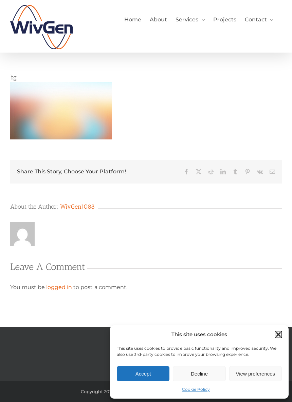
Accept (143, 374)
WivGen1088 (77, 206)
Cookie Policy (196, 389)
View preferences (255, 374)
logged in (59, 287)
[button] (278, 334)
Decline (199, 374)
